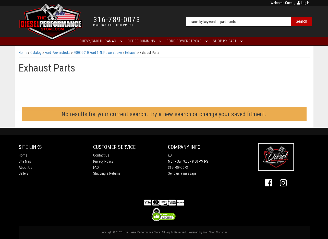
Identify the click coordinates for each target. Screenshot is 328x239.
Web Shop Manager (215, 232)
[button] (249, 14)
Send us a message (182, 173)
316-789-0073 (178, 167)
